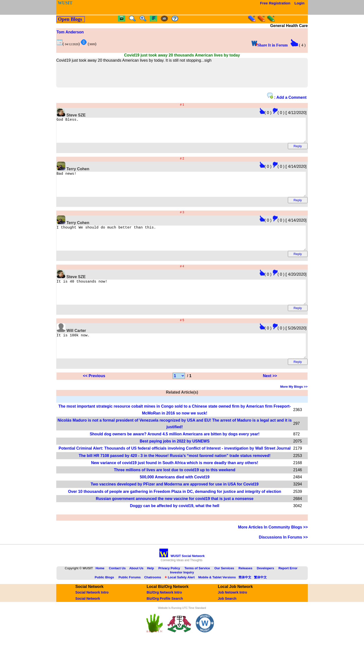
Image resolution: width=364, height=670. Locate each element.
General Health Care (289, 26)
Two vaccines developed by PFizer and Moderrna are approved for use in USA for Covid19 (175, 506)
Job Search (227, 621)
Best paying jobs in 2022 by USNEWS (175, 463)
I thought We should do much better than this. (194, 249)
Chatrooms (152, 599)
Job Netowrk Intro (232, 614)
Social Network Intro (92, 614)
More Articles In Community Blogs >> (273, 549)
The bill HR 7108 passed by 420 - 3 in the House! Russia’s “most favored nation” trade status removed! (174, 478)
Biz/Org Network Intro (164, 614)
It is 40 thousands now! (194, 307)
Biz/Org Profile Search (165, 621)
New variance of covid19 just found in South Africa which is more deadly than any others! (174, 485)
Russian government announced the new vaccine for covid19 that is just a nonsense (174, 521)
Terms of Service (197, 590)
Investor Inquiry (182, 594)
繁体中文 (260, 599)
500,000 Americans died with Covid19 (175, 499)
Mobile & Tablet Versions (217, 599)
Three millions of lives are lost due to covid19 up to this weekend (174, 492)
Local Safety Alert (180, 599)
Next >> (270, 398)
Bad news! (194, 191)
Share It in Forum (269, 45)
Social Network (87, 621)
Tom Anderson (70, 32)
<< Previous (94, 398)
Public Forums (129, 599)
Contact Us (117, 590)
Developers (265, 590)
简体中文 (244, 599)
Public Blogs (104, 599)
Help (150, 590)
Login (299, 3)
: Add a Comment (287, 96)
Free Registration (275, 3)
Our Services (224, 590)
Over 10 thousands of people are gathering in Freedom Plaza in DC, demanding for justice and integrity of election (174, 514)
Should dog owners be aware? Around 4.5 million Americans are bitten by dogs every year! (174, 456)
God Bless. (194, 132)
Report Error (288, 590)
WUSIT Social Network (182, 578)
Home (100, 590)
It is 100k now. (194, 366)
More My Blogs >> (294, 409)
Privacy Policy (169, 590)
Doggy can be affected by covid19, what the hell (174, 528)
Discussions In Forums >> (283, 559)
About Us (136, 590)
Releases (245, 590)
